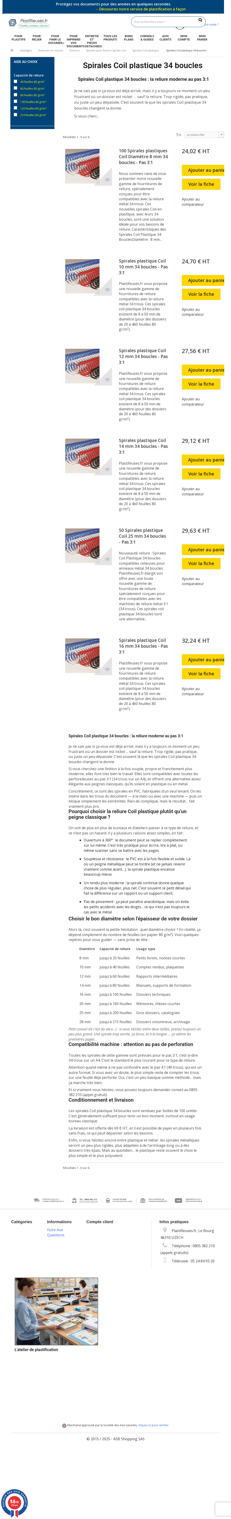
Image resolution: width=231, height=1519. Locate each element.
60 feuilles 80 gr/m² (32, 88)
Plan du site (57, 1412)
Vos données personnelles (58, 1289)
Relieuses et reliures (50, 50)
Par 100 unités (29, 139)
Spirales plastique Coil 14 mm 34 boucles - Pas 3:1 (143, 446)
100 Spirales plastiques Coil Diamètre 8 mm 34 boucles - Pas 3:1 (143, 156)
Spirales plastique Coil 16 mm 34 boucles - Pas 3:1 (143, 646)
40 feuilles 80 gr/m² (32, 81)
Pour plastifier (18, 37)
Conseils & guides (147, 37)
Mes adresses (98, 1250)
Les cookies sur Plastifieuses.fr (60, 1277)
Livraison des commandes (58, 1335)
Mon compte (184, 37)
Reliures (75, 50)
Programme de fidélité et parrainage (59, 1383)
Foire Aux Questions (56, 1428)
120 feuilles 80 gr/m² (33, 108)
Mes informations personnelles (113, 1257)
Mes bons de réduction (105, 1264)
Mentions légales (61, 1255)
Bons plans (128, 37)
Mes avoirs (95, 1243)
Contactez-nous (60, 1248)
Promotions (57, 1229)
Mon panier (202, 37)
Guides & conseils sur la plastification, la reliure (60, 1306)
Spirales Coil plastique (145, 50)
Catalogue (26, 50)
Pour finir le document (55, 38)
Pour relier (37, 37)
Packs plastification (58, 1323)
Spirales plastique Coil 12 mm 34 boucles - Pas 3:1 (143, 356)
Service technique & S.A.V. (57, 1366)
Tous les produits (110, 37)
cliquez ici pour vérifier (153, 1493)
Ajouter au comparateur (193, 202)
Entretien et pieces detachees (92, 38)
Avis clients (165, 37)
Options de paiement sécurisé (56, 1349)
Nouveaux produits (56, 1239)
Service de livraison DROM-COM (61, 1400)
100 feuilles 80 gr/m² (33, 101)
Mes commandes (100, 1236)
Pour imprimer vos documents (73, 38)
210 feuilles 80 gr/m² (33, 115)
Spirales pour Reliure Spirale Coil (106, 50)
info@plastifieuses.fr (202, 1269)
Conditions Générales (56, 1265)
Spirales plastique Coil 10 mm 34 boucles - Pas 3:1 (143, 267)
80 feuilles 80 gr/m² (32, 95)
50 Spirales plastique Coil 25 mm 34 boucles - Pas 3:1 (142, 536)
